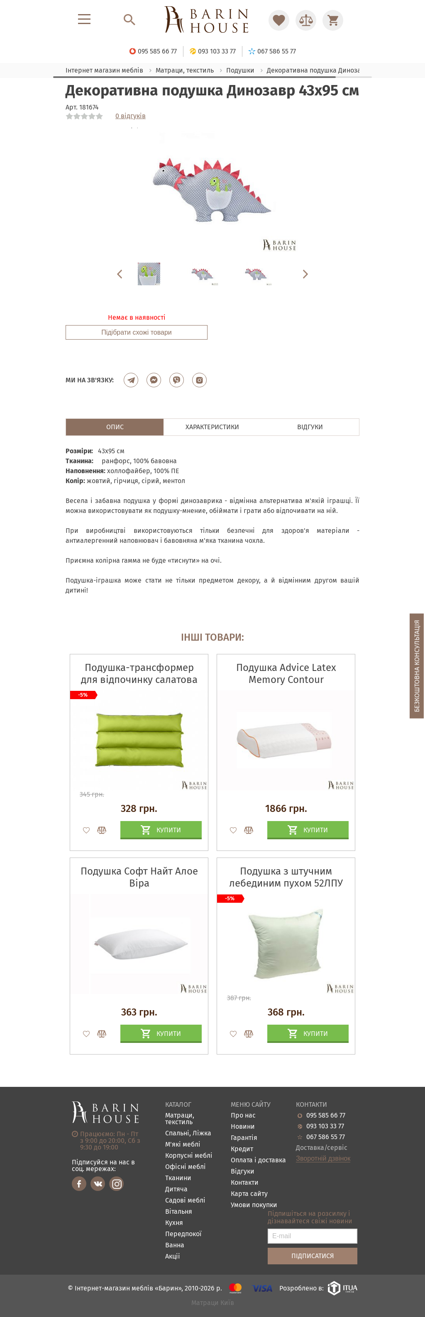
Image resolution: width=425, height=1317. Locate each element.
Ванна (174, 1245)
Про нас (243, 1115)
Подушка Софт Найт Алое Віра (139, 877)
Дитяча (176, 1189)
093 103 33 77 (325, 1126)
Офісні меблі (185, 1167)
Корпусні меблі (188, 1155)
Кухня (174, 1223)
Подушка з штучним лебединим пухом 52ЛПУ (286, 877)
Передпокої (183, 1234)
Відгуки (242, 1171)
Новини (243, 1126)
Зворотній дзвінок (323, 1158)
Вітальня (178, 1211)
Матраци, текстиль (179, 1119)
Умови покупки (254, 1205)
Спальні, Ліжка (188, 1133)
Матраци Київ (212, 1303)
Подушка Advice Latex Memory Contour (286, 673)
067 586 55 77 (325, 1137)
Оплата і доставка (258, 1160)
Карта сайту (249, 1194)
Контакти (245, 1182)
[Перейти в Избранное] (279, 20)
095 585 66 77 (325, 1115)
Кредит (242, 1149)
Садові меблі (185, 1200)
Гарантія (244, 1138)
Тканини (178, 1178)
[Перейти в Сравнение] (306, 20)
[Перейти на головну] (212, 20)
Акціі (172, 1256)
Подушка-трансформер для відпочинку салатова (139, 673)
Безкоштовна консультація (417, 666)
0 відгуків (130, 116)
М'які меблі (182, 1144)
